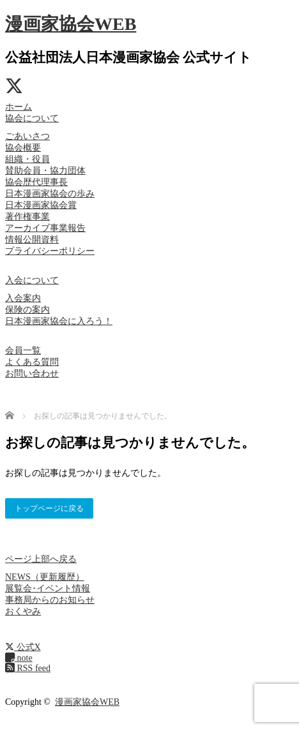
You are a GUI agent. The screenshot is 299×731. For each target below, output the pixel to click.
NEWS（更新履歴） (44, 577)
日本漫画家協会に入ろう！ (58, 321)
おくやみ (23, 611)
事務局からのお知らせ (50, 600)
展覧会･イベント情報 (47, 588)
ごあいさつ (27, 136)
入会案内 (23, 298)
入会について (32, 280)
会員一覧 (23, 350)
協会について (32, 118)
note (19, 658)
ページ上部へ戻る (41, 559)
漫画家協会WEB (70, 24)
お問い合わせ (32, 373)
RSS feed (27, 668)
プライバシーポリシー (50, 251)
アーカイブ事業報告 (45, 228)
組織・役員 (27, 159)
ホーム (18, 107)
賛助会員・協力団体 (45, 170)
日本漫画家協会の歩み (50, 193)
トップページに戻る (49, 508)
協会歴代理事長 (36, 182)
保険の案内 (27, 309)
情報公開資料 (32, 239)
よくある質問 (32, 362)
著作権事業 (27, 216)
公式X (23, 647)
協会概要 (23, 147)
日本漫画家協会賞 (41, 205)
